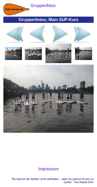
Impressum (48, 169)
